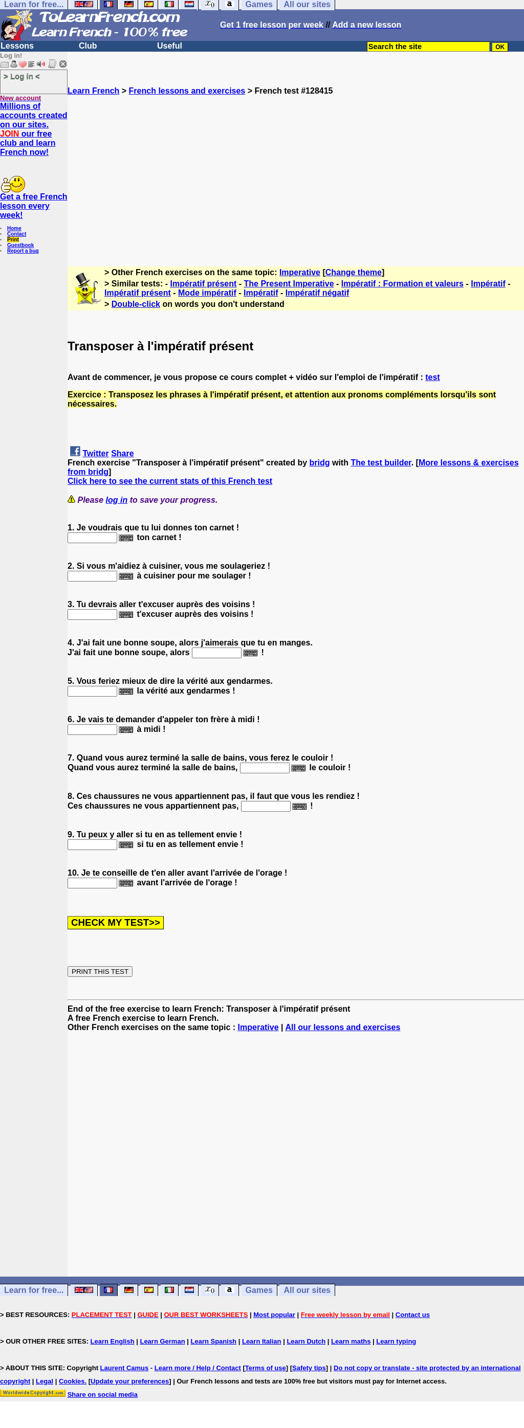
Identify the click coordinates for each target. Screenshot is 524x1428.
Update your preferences (130, 1381)
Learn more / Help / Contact (198, 1368)
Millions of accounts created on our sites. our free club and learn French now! (34, 129)
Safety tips (309, 1368)
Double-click (136, 304)
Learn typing (396, 1341)
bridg (320, 462)
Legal (44, 1381)
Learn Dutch (306, 1341)
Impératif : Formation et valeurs (402, 283)
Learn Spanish (213, 1341)
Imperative (299, 272)
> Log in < (22, 76)
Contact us (413, 1315)
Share (122, 453)
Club (88, 45)
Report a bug (23, 251)
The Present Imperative (289, 283)
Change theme (353, 272)
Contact (16, 234)
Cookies (72, 1381)
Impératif (488, 283)
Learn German (162, 1341)
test (432, 377)
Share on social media (103, 1394)
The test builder (381, 462)
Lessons (17, 45)
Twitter (95, 453)
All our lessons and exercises (342, 1027)
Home (14, 228)
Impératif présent (203, 283)
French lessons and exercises (187, 90)
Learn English (113, 1341)
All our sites (307, 1290)
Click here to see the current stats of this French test (170, 481)
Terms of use (265, 1368)
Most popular (274, 1315)
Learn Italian (261, 1341)
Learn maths (350, 1341)
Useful (169, 45)
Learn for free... (33, 1290)
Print (13, 239)
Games (259, 1290)
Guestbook (20, 245)
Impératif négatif (317, 292)
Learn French (93, 90)
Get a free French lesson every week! (34, 205)
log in (117, 500)
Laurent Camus (124, 1368)
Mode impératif (207, 292)
